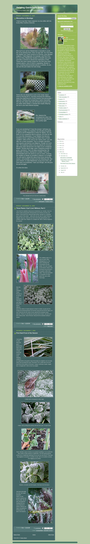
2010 (60, 149)
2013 (60, 143)
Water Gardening (63, 118)
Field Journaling (63, 97)
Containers (61, 95)
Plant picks (50, 326)
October (63, 166)
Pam (67, 37)
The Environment (63, 110)
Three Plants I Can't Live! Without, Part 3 (30, 208)
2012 (60, 145)
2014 (60, 141)
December (63, 153)
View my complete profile (65, 86)
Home (34, 534)
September (63, 168)
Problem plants (49, 201)
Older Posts (51, 534)
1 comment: (38, 528)
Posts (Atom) (23, 538)
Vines (60, 116)
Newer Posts (17, 534)
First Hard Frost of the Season (27, 333)
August (62, 170)
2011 (60, 147)
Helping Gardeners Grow (29, 7)
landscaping (42, 201)
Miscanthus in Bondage (24, 18)
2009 (60, 151)
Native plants (62, 103)
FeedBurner (70, 30)
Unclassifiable (39, 530)
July (62, 172)
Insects (60, 99)
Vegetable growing (48, 530)
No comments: (37, 199)
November (63, 155)
